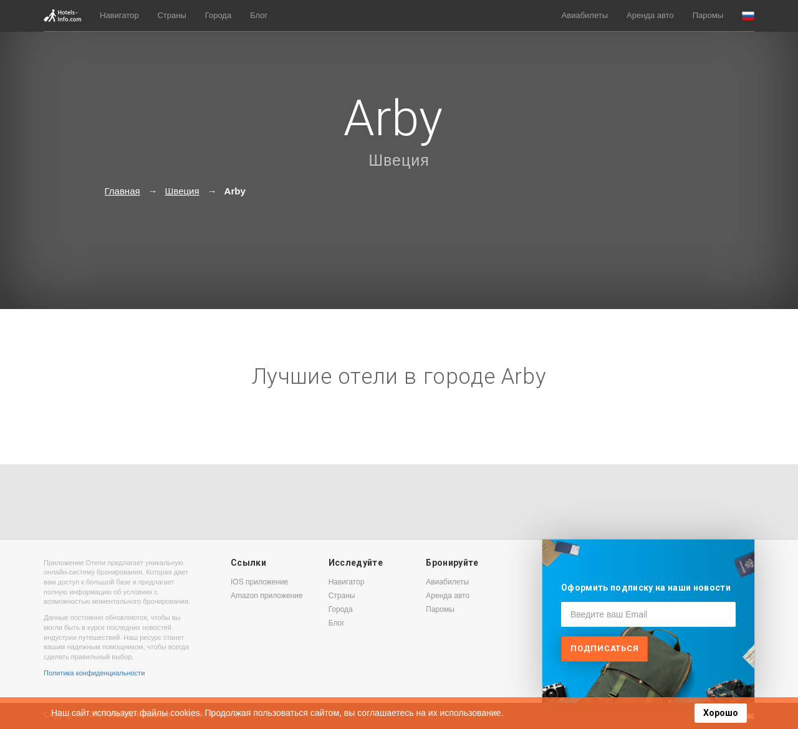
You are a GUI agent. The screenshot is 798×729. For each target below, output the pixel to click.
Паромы (708, 15)
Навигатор (119, 15)
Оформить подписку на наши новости (646, 588)
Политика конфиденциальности (94, 673)
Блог (258, 15)
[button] (748, 16)
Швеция (399, 160)
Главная (122, 191)
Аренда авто (650, 15)
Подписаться (604, 648)
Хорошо (720, 713)
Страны (171, 15)
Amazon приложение (267, 595)
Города (218, 15)
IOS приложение (259, 582)
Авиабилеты (585, 15)
